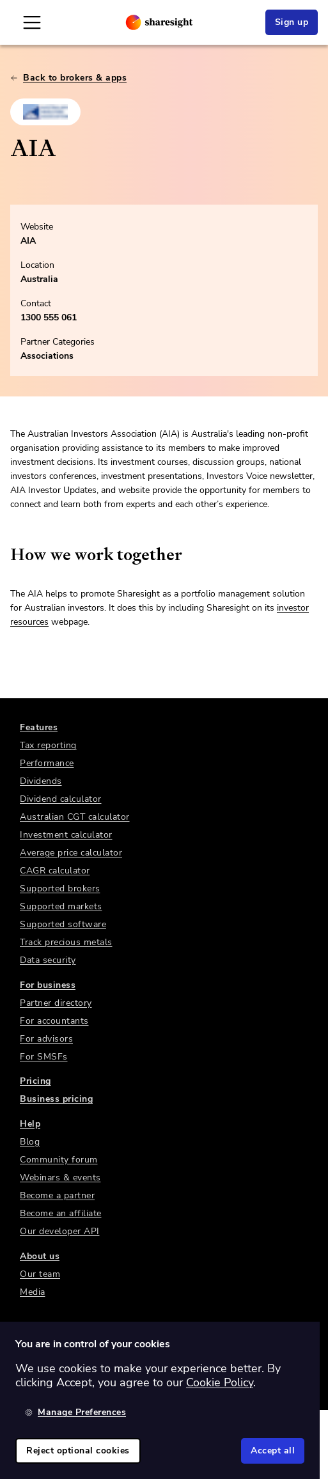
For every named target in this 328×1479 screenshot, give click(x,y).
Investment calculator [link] (66, 835)
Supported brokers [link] (60, 888)
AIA (28, 241)
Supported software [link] (63, 924)
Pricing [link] (35, 1081)
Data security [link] (48, 960)
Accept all (273, 1450)
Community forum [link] (59, 1160)
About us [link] (39, 1256)
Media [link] (32, 1292)
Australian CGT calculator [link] (75, 817)
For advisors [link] (46, 1039)
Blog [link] (30, 1142)
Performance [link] (47, 763)
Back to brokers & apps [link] (68, 78)
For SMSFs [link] (44, 1057)
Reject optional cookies (78, 1450)
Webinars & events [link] (60, 1177)
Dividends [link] (41, 781)
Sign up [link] (292, 22)
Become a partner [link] (57, 1195)
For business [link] (47, 985)
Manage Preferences (75, 1412)
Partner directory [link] (56, 1003)
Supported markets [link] (61, 906)
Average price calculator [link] (71, 853)
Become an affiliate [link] (61, 1213)
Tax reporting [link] (48, 745)
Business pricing (56, 1099)
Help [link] (30, 1124)
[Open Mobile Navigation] (32, 22)
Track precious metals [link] (66, 942)
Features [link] (39, 727)
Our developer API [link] (60, 1231)
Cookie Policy (219, 1382)
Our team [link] (40, 1274)
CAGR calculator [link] (55, 871)
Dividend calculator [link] (61, 799)
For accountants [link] (54, 1021)
